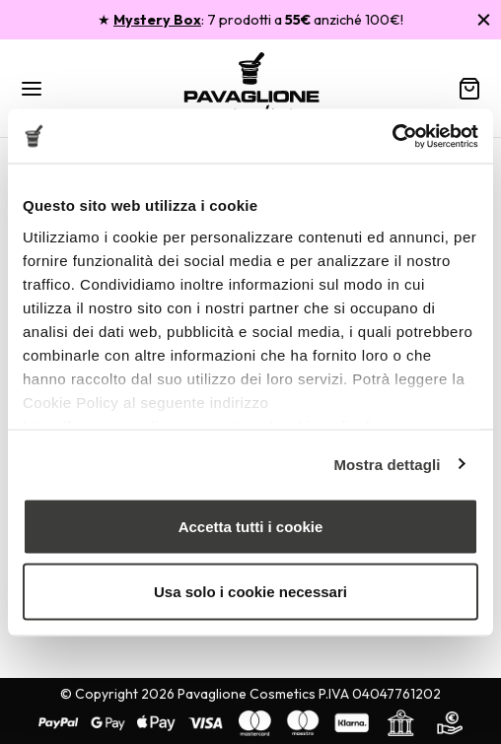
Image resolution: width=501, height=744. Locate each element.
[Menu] (31, 88)
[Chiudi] (483, 19)
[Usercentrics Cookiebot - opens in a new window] (392, 136)
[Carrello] (469, 89)
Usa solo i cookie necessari (250, 590)
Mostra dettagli (386, 463)
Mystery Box (157, 20)
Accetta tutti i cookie (251, 526)
